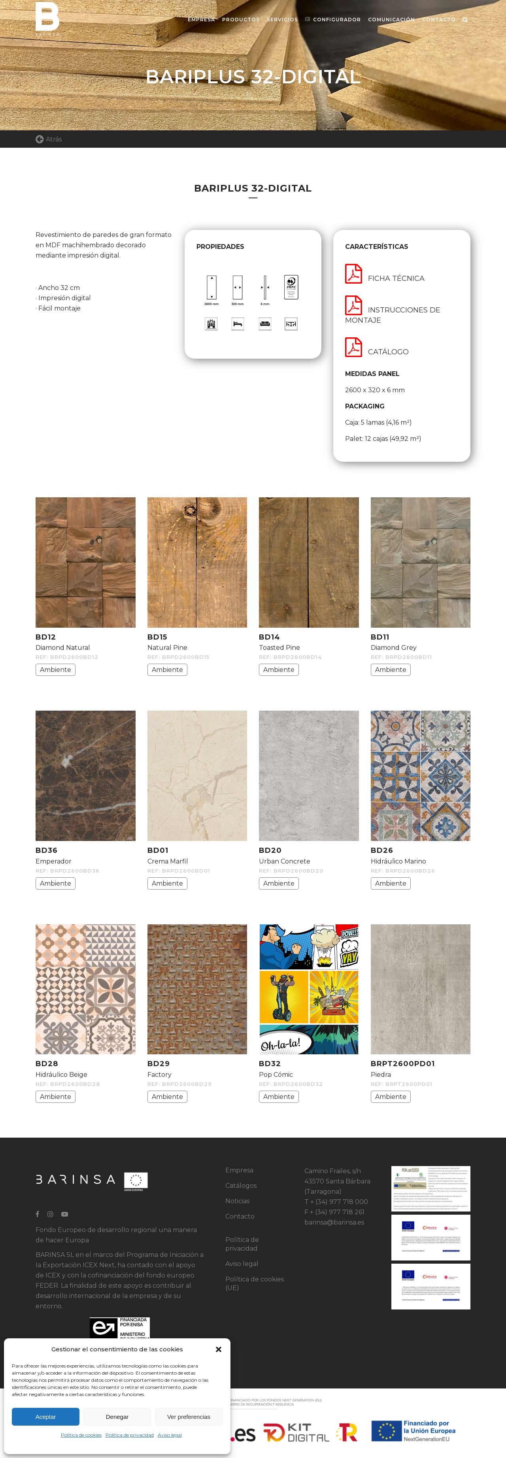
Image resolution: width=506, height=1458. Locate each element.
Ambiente (55, 670)
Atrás (49, 139)
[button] (219, 1349)
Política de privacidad (130, 1435)
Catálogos (241, 1185)
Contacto (240, 1216)
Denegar (117, 1416)
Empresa (239, 1170)
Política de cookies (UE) (254, 1284)
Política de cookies (81, 1435)
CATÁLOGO (377, 352)
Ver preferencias (188, 1416)
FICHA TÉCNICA (385, 278)
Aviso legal (170, 1435)
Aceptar (46, 1416)
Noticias (237, 1201)
